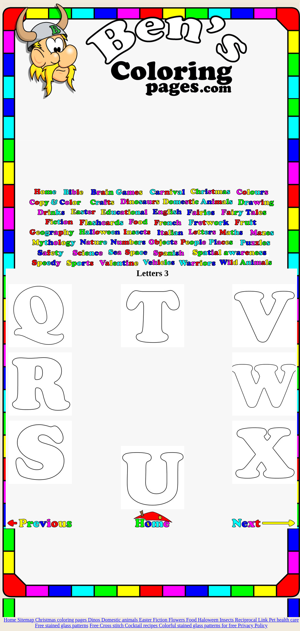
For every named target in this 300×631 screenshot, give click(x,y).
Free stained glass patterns (61, 625)
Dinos (94, 619)
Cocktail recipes (142, 625)
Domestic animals (120, 619)
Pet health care (284, 619)
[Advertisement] (151, 143)
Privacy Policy (253, 625)
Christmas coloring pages (61, 619)
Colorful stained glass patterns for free (198, 625)
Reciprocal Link (252, 619)
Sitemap (26, 619)
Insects (227, 619)
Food (192, 619)
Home (10, 619)
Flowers (177, 619)
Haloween (209, 619)
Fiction (160, 619)
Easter (146, 619)
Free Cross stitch (107, 625)
